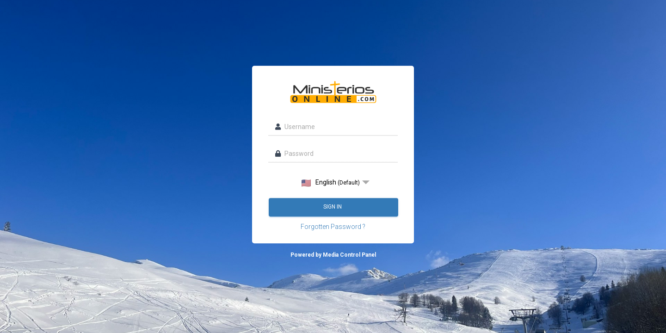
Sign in (333, 207)
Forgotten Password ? (333, 227)
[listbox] (333, 183)
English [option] (331, 183)
